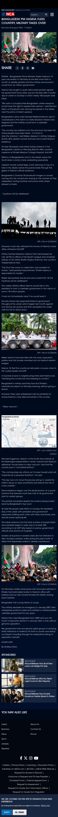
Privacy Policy (18, 765)
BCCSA (30, 769)
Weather (5, 749)
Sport (4, 739)
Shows (33, 734)
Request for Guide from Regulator (28, 792)
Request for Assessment (28, 784)
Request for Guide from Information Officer (28, 788)
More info (45, 806)
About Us (35, 724)
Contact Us (36, 729)
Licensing (31, 765)
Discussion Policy (46, 765)
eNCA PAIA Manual (45, 769)
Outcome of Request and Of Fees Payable (28, 777)
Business (5, 729)
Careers (6, 765)
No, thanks (19, 812)
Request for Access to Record (28, 773)
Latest (4, 724)
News (4, 734)
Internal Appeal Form (37, 781)
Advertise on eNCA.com (13, 769)
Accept (6, 812)
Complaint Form (17, 781)
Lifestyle (5, 744)
